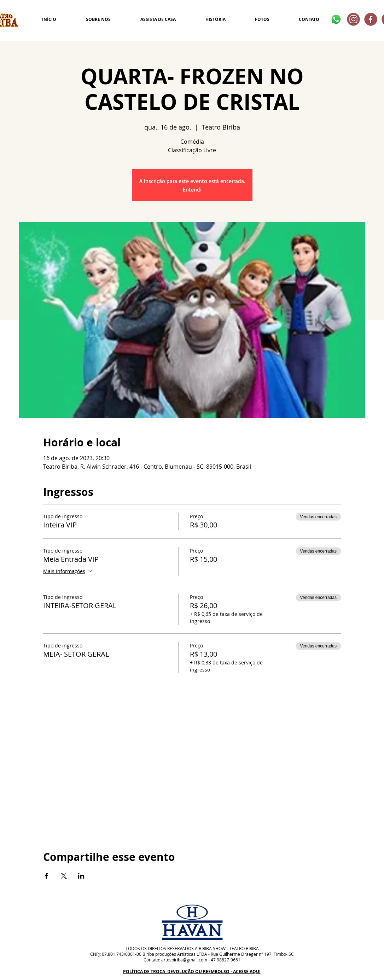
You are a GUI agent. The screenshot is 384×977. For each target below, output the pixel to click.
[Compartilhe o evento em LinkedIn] (81, 876)
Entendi (192, 189)
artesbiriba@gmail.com (184, 959)
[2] (371, 19)
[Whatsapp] (336, 19)
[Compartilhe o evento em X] (63, 876)
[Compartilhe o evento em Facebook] (46, 876)
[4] (353, 19)
